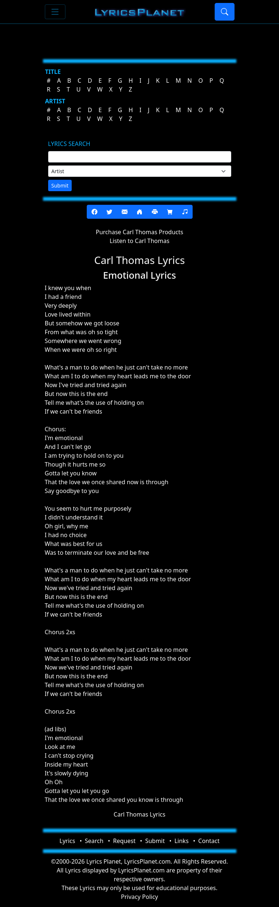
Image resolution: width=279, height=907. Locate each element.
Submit (60, 185)
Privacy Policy (139, 897)
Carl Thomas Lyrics (139, 814)
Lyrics (67, 841)
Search (94, 841)
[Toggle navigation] (55, 11)
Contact (208, 841)
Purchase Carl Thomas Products (139, 232)
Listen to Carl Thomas (139, 241)
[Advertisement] (140, 38)
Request (124, 841)
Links (181, 841)
